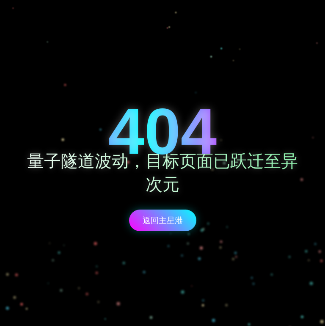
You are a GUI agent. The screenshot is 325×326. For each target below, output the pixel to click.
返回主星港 (163, 220)
